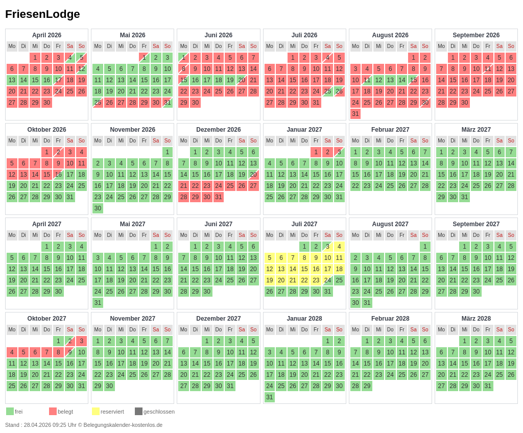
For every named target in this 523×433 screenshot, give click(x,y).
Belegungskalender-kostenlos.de (123, 425)
